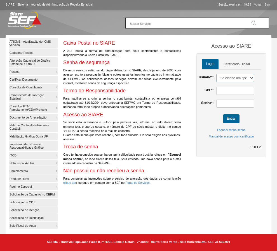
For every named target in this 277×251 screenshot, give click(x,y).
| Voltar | (257, 4)
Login (210, 64)
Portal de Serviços (137, 182)
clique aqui (70, 182)
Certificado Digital (237, 64)
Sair (267, 4)
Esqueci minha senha (231, 130)
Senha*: (207, 103)
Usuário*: (206, 77)
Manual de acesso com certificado (231, 136)
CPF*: (209, 90)
